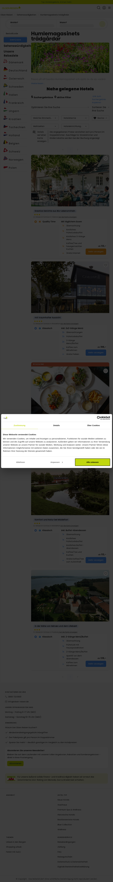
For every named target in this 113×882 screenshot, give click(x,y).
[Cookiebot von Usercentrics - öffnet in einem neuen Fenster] (99, 418)
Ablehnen (20, 462)
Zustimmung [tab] (19, 425)
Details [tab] (56, 425)
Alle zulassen (92, 462)
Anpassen (56, 462)
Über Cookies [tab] (93, 425)
